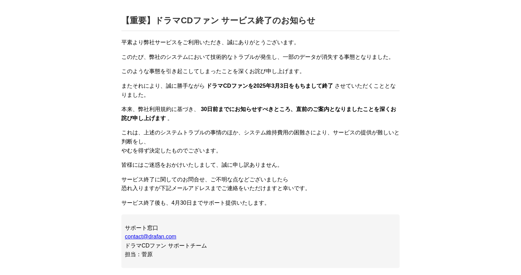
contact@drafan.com (150, 236)
